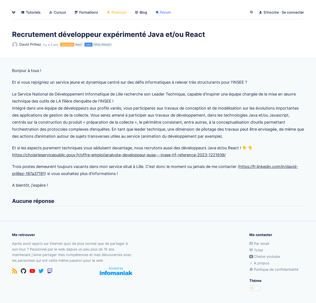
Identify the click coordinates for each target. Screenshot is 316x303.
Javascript (67, 44)
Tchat (256, 250)
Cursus (57, 12)
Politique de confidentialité (273, 269)
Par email (259, 243)
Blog (141, 12)
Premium (116, 12)
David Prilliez (26, 44)
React (78, 44)
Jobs (88, 44)
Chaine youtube (264, 256)
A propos (259, 263)
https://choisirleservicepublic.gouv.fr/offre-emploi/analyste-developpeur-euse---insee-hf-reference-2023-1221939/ (119, 155)
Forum (163, 12)
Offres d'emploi (102, 44)
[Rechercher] (252, 12)
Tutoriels (31, 12)
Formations (86, 12)
